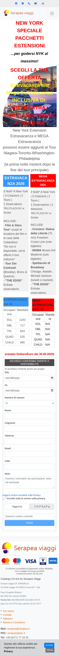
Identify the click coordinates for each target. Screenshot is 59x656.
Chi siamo (8, 611)
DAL (7, 372)
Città (7, 461)
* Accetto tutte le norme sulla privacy (25, 498)
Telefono (9, 435)
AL (6, 385)
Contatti (7, 615)
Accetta (49, 645)
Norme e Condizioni (14, 622)
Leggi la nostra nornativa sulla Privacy (21, 495)
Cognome (10, 423)
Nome (8, 410)
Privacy (8, 651)
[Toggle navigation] (52, 13)
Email (8, 448)
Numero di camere (15, 397)
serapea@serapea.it (18, 628)
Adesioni (7, 618)
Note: (8, 474)
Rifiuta (50, 650)
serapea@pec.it (16, 633)
